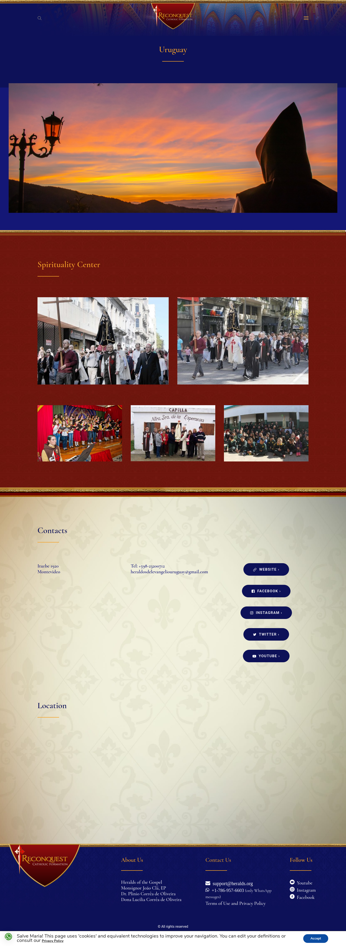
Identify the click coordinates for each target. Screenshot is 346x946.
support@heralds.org (231, 883)
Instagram (305, 890)
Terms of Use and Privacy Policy (235, 903)
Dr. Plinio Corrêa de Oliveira (148, 894)
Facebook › (266, 591)
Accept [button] (315, 938)
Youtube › (266, 656)
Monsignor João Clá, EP (143, 888)
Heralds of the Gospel (141, 882)
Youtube (301, 883)
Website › (266, 569)
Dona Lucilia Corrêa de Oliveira (151, 899)
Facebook (305, 897)
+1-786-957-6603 (226, 890)
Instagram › (266, 613)
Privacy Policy (52, 941)
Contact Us (218, 860)
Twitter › (266, 634)
